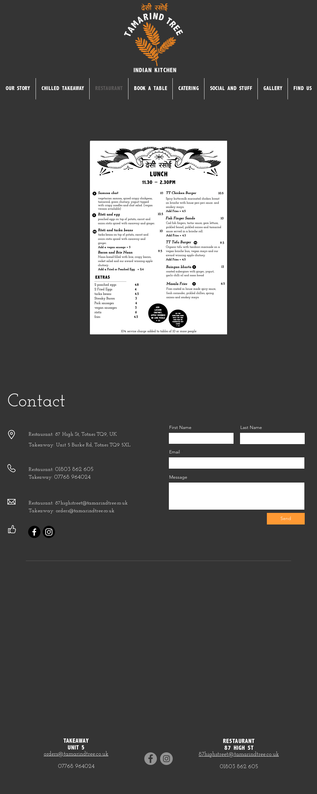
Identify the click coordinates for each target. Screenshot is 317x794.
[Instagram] (49, 532)
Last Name (251, 427)
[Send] (286, 518)
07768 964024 (72, 477)
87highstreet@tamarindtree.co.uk (239, 754)
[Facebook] (34, 532)
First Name (180, 427)
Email (174, 452)
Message (178, 477)
